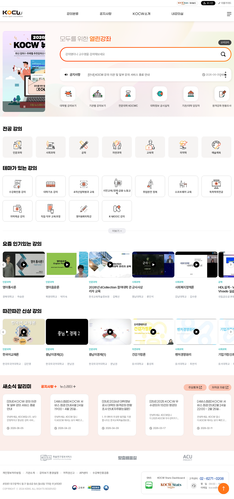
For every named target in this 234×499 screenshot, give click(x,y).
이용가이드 (224, 3)
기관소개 (30, 473)
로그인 (208, 3)
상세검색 (225, 42)
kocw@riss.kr (217, 487)
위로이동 (223, 488)
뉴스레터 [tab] (68, 387)
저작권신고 (69, 473)
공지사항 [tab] (49, 387)
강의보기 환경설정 (49, 473)
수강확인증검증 (101, 473)
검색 (223, 54)
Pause (24, 107)
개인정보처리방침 (12, 473)
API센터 (83, 473)
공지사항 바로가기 (55, 386)
